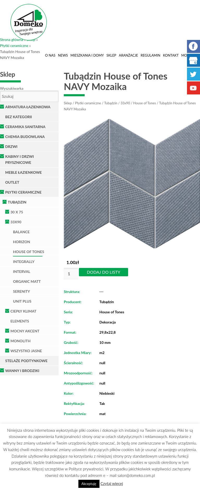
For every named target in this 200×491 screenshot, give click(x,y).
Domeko (28, 22)
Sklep (111, 55)
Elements (19, 321)
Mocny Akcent (24, 331)
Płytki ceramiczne (14, 45)
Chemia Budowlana (25, 136)
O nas (50, 55)
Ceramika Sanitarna (25, 126)
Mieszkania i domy (87, 55)
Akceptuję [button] (89, 484)
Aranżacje (128, 55)
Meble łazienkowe (23, 172)
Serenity (21, 291)
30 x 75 (16, 212)
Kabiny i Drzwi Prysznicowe (19, 159)
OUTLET (12, 182)
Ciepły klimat (23, 311)
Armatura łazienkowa (28, 107)
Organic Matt (27, 281)
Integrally (23, 261)
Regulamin (150, 55)
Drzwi (11, 146)
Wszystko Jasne (26, 351)
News (63, 55)
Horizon (21, 241)
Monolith (20, 341)
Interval (21, 271)
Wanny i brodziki (22, 370)
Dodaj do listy (103, 272)
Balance (21, 232)
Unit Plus (22, 301)
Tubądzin (17, 202)
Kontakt (171, 55)
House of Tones (28, 251)
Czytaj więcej (112, 483)
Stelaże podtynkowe (26, 360)
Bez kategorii (18, 117)
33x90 (15, 222)
